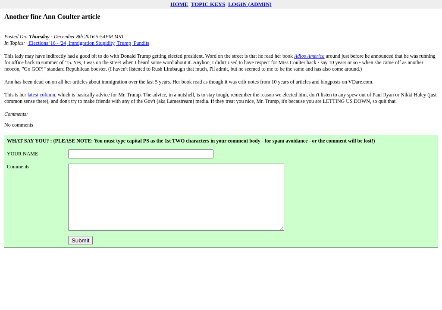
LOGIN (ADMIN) (250, 4)
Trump (123, 43)
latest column (41, 95)
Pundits (140, 43)
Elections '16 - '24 (47, 43)
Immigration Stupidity (91, 43)
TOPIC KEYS (208, 4)
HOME (179, 4)
